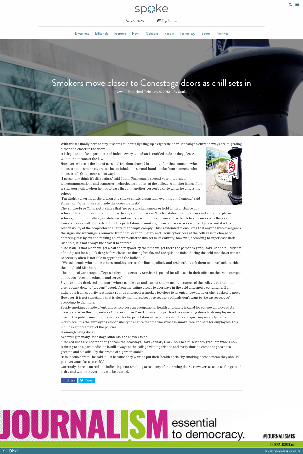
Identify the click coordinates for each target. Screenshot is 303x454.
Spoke (182, 92)
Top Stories (167, 20)
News (136, 33)
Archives (222, 33)
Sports (206, 33)
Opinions (152, 33)
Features (120, 33)
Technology (187, 33)
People (169, 33)
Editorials (101, 33)
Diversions (82, 33)
